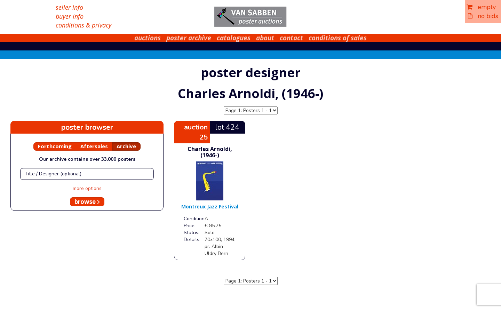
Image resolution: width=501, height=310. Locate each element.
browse (87, 202)
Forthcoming (55, 146)
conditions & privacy (83, 25)
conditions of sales (338, 38)
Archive (126, 146)
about (265, 38)
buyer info (70, 16)
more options (87, 188)
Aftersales (94, 146)
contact (291, 38)
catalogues (233, 38)
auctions (147, 38)
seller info (69, 7)
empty (481, 7)
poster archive (188, 38)
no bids (483, 16)
